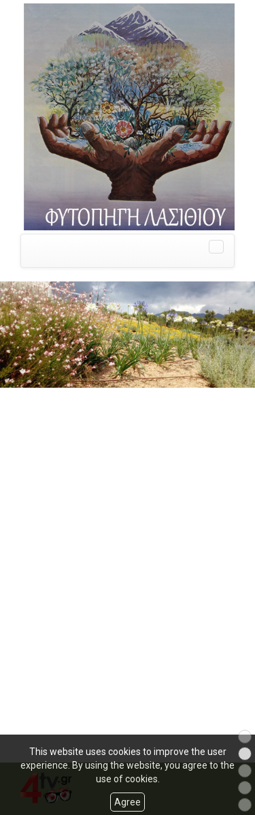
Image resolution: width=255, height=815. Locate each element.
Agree (127, 802)
